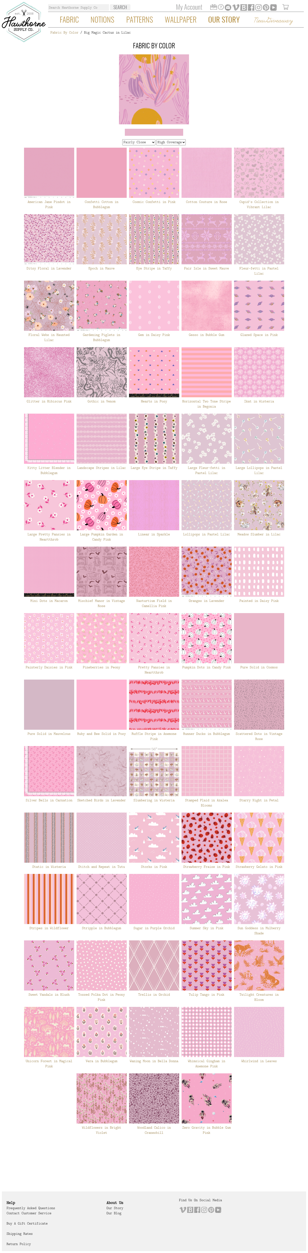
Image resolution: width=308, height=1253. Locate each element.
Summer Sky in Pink (206, 928)
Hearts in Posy (154, 401)
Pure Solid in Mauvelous (49, 733)
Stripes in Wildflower (49, 928)
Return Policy (19, 1243)
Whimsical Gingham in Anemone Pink (206, 1063)
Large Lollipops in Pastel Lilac (259, 470)
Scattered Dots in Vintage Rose (259, 736)
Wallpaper (180, 20)
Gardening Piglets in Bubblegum (101, 337)
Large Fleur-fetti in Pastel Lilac (206, 470)
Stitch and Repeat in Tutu (101, 866)
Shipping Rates (20, 1233)
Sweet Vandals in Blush (49, 994)
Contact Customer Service (29, 1213)
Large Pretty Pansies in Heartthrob (49, 537)
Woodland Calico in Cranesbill (154, 1130)
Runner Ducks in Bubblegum (206, 733)
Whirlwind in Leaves (259, 1061)
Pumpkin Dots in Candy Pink (206, 667)
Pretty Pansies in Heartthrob (154, 670)
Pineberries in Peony (101, 667)
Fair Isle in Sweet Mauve (206, 268)
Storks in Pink (154, 866)
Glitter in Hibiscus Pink (49, 401)
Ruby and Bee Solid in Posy (101, 733)
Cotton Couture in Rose (206, 201)
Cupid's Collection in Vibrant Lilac (259, 204)
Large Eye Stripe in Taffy (154, 467)
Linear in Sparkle (154, 534)
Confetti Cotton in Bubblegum (101, 204)
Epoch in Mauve (101, 268)
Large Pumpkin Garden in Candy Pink (101, 537)
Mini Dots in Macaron (49, 600)
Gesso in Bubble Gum (206, 334)
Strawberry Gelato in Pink (259, 866)
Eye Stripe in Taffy (154, 268)
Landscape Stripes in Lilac (101, 467)
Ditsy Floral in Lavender (49, 268)
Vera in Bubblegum (101, 1061)
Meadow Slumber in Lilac (259, 534)
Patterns (139, 20)
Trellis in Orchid (154, 994)
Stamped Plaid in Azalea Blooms (206, 803)
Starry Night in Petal (259, 800)
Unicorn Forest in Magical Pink (49, 1063)
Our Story (224, 20)
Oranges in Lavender (206, 600)
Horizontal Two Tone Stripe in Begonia (206, 404)
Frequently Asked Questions (31, 1208)
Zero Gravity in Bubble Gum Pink (206, 1130)
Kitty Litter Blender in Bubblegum (49, 470)
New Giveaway (273, 20)
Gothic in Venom (102, 401)
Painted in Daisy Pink (259, 600)
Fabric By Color (64, 32)
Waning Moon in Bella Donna (154, 1061)
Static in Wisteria (49, 866)
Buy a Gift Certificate (27, 1223)
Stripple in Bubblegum (101, 928)
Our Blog (113, 1213)
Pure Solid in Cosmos (259, 667)
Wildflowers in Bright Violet (101, 1130)
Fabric (69, 20)
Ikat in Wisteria (259, 401)
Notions (102, 20)
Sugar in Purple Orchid (154, 928)
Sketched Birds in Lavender (101, 800)
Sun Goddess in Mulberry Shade (259, 930)
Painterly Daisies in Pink (49, 667)
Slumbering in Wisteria (154, 800)
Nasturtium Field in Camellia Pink (154, 603)
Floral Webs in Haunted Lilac (49, 337)
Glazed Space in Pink (259, 334)
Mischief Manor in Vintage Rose (101, 603)
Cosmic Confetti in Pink (154, 201)
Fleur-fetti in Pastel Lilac (259, 271)
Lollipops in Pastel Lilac (206, 534)
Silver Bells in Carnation (49, 800)
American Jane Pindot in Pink (49, 204)
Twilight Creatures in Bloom (259, 997)
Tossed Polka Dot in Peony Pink (101, 997)
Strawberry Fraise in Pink (206, 866)
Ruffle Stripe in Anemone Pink (154, 736)
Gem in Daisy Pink (154, 334)
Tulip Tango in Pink (206, 994)
